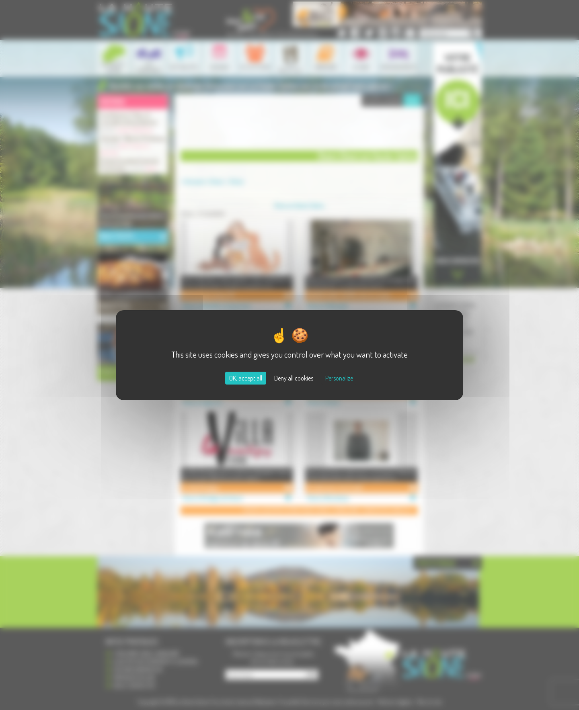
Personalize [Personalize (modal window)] (339, 378)
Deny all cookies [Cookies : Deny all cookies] (293, 378)
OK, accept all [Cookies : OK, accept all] (245, 378)
